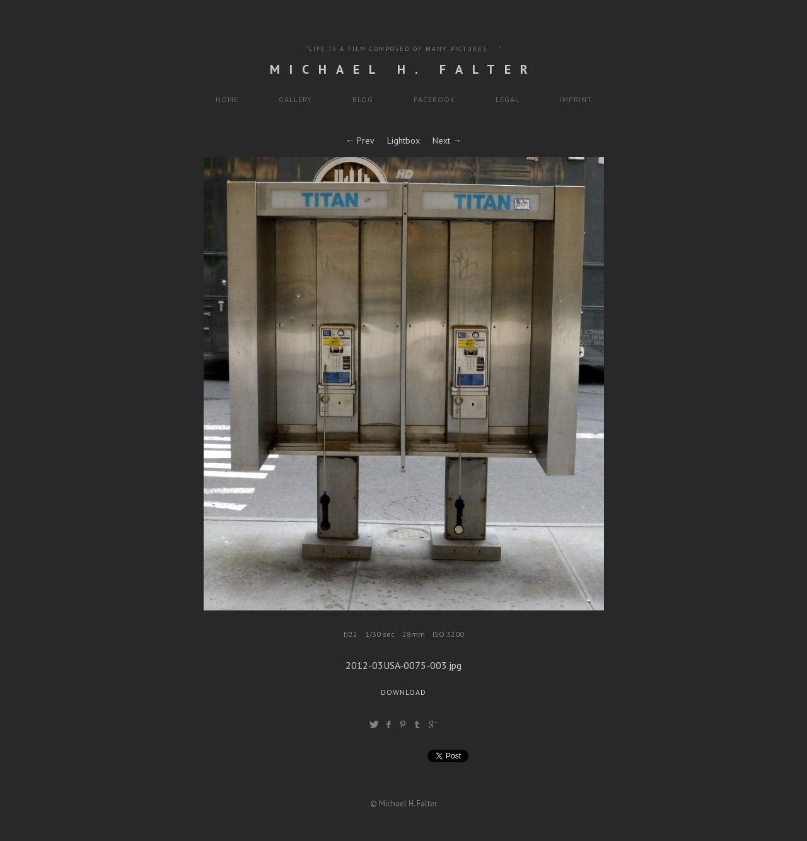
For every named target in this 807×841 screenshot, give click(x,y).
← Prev (359, 140)
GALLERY (295, 99)
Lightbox (403, 140)
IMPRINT (576, 99)
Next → (447, 140)
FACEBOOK (434, 99)
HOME (227, 99)
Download (403, 692)
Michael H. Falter (403, 69)
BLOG (362, 99)
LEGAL (508, 99)
